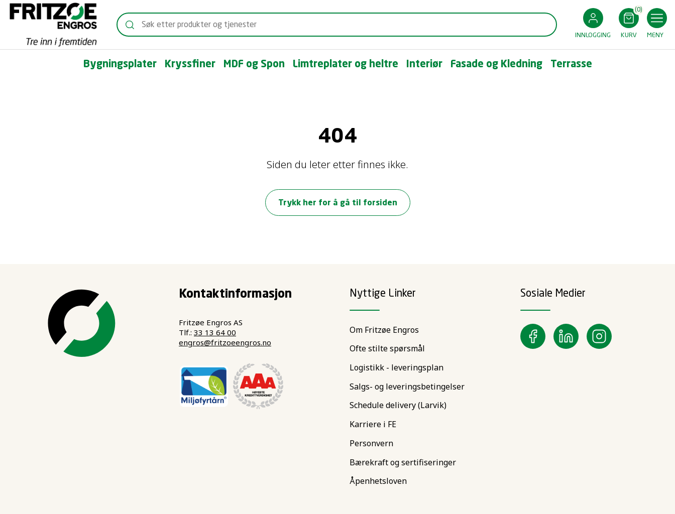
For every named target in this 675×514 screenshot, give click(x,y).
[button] (593, 25)
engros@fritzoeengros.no (225, 342)
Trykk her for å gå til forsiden (337, 203)
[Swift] (53, 24)
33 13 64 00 (215, 332)
